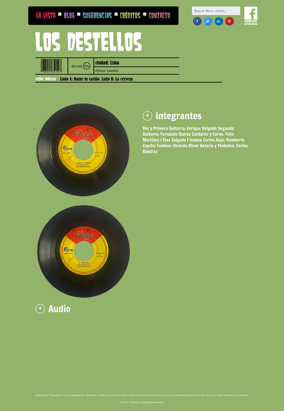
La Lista (46, 15)
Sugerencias (97, 15)
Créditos (130, 15)
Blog (69, 15)
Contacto (159, 15)
